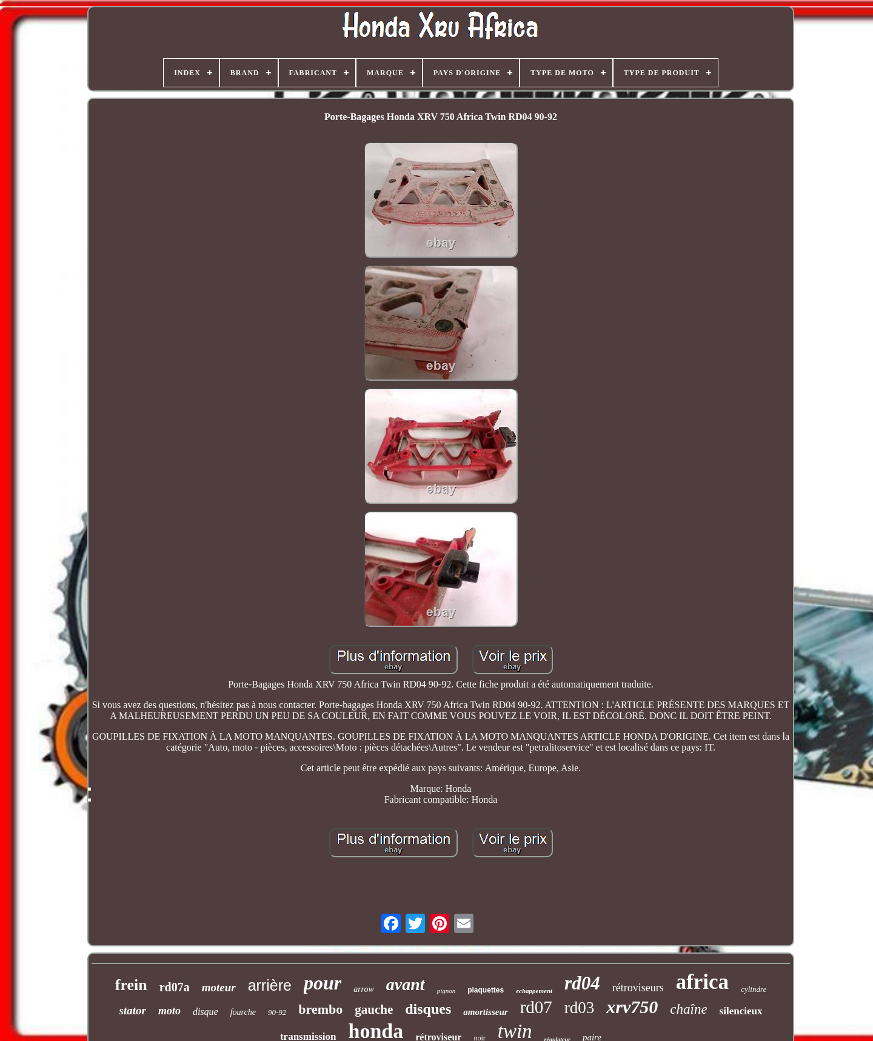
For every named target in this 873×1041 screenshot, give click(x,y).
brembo (320, 1009)
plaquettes (485, 990)
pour (322, 983)
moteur (219, 987)
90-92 (277, 1012)
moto (169, 1011)
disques (428, 1009)
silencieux (741, 1011)
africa (702, 982)
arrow (363, 989)
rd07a (174, 987)
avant (405, 984)
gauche (374, 1009)
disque (205, 1011)
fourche (243, 1012)
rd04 (582, 983)
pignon (446, 990)
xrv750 (632, 1007)
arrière (270, 985)
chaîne (688, 1009)
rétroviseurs (638, 988)
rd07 (536, 1007)
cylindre (753, 989)
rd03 (579, 1008)
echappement (534, 990)
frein (131, 985)
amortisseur (485, 1012)
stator (132, 1010)
